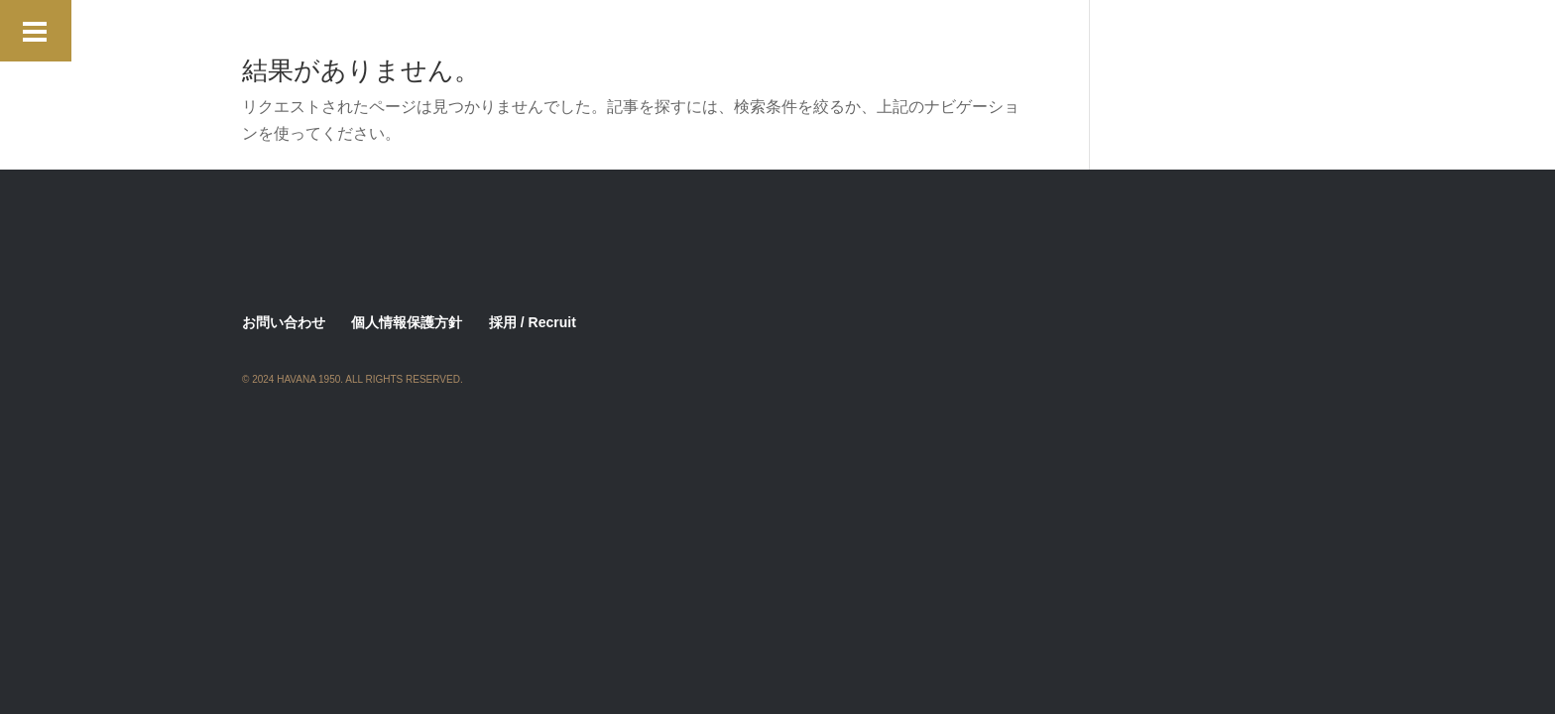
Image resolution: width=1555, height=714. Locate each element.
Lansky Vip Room (1148, 22)
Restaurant (278, 79)
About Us (407, 22)
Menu (619, 51)
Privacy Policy (1060, 51)
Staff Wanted (542, 79)
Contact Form (690, 22)
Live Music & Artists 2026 (325, 51)
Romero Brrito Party (407, 79)
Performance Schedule (911, 51)
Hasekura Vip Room (826, 22)
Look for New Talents (505, 51)
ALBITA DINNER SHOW (541, 22)
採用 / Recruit (532, 322)
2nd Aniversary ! (296, 22)
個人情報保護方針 (406, 322)
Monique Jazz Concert (736, 51)
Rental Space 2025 (1195, 51)
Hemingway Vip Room (990, 22)
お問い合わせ (283, 322)
